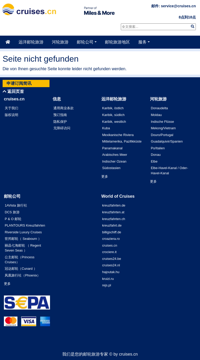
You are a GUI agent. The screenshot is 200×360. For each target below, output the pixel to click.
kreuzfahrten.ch (113, 219)
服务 (142, 42)
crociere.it (109, 252)
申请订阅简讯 (19, 83)
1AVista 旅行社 (16, 205)
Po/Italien (158, 148)
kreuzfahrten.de (113, 205)
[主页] (7, 42)
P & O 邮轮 (13, 219)
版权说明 (11, 115)
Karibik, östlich (113, 108)
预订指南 (60, 115)
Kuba (106, 128)
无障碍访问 (61, 128)
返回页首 (13, 91)
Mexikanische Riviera (118, 135)
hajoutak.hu (110, 272)
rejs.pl (106, 285)
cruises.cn (109, 245)
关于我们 (11, 108)
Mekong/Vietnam (163, 128)
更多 (104, 176)
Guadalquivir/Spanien (167, 141)
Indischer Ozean (114, 161)
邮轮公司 (85, 42)
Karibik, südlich (113, 115)
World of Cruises (118, 196)
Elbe (154, 161)
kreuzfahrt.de (112, 225)
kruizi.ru (108, 279)
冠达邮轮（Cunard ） (21, 269)
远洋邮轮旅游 (30, 42)
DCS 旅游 (12, 212)
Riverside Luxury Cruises (23, 232)
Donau (156, 155)
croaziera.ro (111, 239)
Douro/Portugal (162, 135)
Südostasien (111, 168)
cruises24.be (111, 259)
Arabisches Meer (114, 155)
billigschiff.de (111, 232)
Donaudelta (159, 108)
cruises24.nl (111, 265)
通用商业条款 (63, 108)
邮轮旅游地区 (117, 42)
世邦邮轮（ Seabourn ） (23, 239)
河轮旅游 (60, 42)
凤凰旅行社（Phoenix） (22, 275)
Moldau (156, 115)
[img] (192, 26)
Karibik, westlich (114, 122)
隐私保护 (60, 122)
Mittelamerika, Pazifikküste (121, 141)
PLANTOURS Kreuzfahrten (25, 225)
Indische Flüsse (162, 122)
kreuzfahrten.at (113, 212)
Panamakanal (112, 148)
